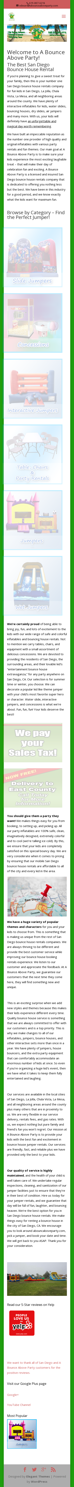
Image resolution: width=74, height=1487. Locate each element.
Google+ (13, 1395)
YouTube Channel (19, 1405)
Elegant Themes (38, 1476)
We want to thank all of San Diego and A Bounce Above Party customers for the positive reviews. (34, 1368)
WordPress (39, 1481)
